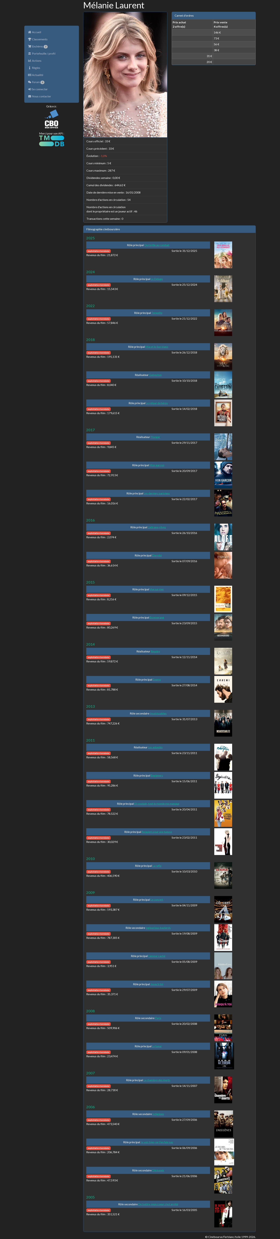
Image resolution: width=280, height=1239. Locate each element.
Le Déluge (157, 279)
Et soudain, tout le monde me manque (156, 803)
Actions (34, 60)
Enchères (38, 47)
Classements (38, 39)
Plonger (155, 437)
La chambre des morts (156, 1080)
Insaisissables (158, 713)
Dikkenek (158, 1170)
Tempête (156, 312)
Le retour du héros (157, 403)
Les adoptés (155, 747)
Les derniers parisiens (157, 493)
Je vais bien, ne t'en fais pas (157, 1142)
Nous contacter (39, 96)
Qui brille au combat (156, 245)
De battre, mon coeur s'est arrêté (158, 1204)
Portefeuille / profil (41, 53)
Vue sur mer (157, 589)
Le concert (156, 899)
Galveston (155, 374)
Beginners (157, 775)
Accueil (34, 32)
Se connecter (38, 89)
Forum (36, 82)
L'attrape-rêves (157, 527)
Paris (158, 1018)
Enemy (157, 679)
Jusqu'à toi (156, 984)
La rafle (156, 865)
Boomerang (157, 617)
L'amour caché (156, 956)
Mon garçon (156, 465)
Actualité (35, 75)
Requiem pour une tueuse (157, 831)
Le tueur (157, 1046)
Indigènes (158, 1114)
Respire (155, 651)
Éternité (157, 555)
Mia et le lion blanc (156, 346)
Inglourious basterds (158, 927)
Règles (34, 67)
